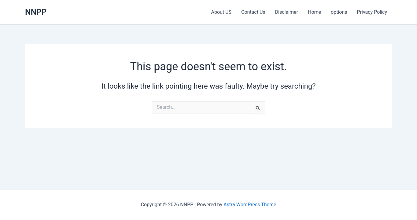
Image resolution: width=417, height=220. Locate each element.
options (339, 12)
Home (314, 12)
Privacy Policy (372, 12)
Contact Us (253, 12)
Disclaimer (286, 12)
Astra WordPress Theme (249, 204)
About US (221, 12)
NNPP (35, 11)
